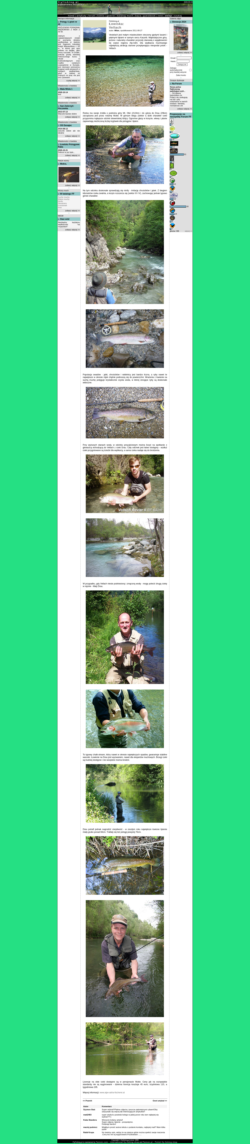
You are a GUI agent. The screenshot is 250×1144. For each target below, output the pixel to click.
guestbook (149, 15)
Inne (60, 207)
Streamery (62, 203)
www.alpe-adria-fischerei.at (112, 1092)
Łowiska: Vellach (116, 25)
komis (101, 15)
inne (160, 15)
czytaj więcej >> (73, 80)
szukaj (178, 15)
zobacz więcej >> (72, 97)
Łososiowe (62, 205)
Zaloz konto (181, 75)
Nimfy (60, 201)
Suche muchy (64, 197)
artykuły (81, 15)
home (71, 15)
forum (91, 15)
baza (138, 15)
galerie (111, 15)
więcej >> (188, 231)
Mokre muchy (63, 199)
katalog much (125, 15)
